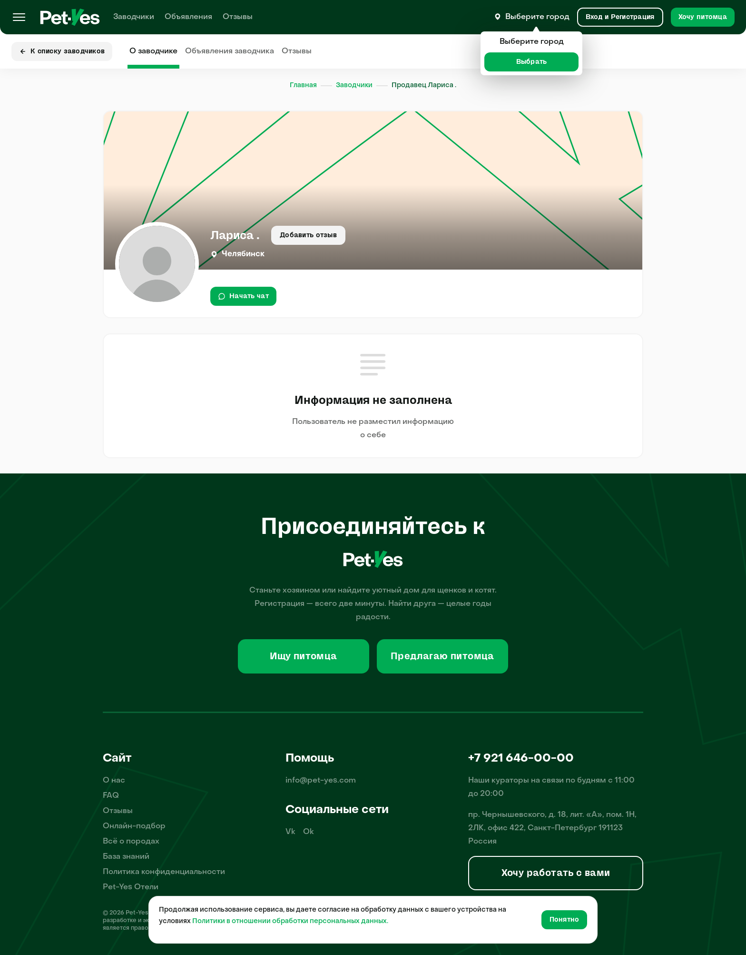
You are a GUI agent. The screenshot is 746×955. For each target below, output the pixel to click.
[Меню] (19, 17)
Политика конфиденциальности (164, 872)
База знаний (126, 857)
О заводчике (153, 51)
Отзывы (238, 17)
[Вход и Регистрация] (620, 17)
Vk (290, 832)
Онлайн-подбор (134, 826)
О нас (114, 780)
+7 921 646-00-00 (521, 758)
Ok (308, 832)
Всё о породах (131, 841)
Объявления (188, 17)
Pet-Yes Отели (130, 887)
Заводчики (133, 17)
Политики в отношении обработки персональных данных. (290, 921)
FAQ (111, 796)
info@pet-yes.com (320, 780)
